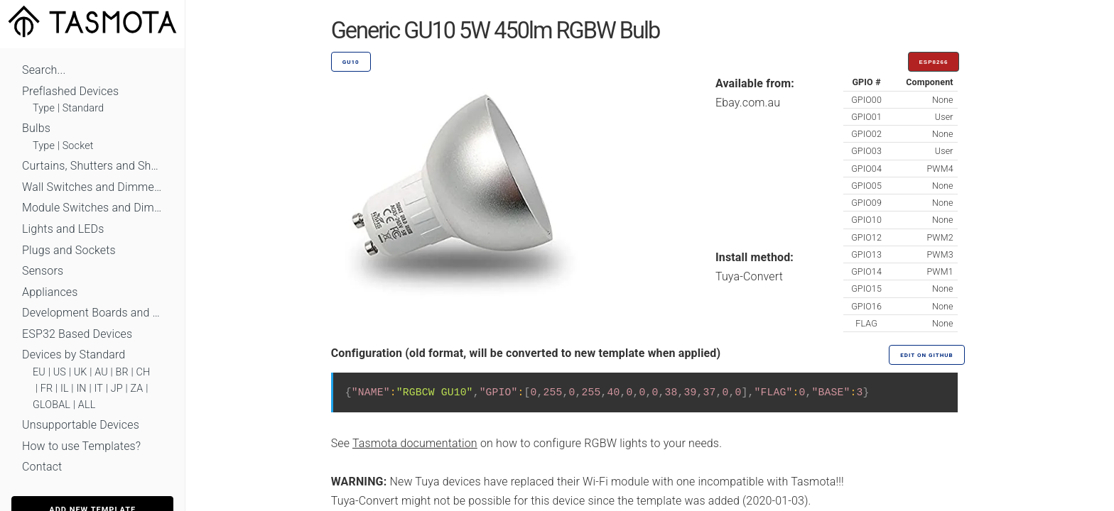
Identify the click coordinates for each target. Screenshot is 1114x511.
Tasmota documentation (414, 443)
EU (39, 372)
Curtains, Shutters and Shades (92, 165)
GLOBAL (51, 405)
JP (117, 389)
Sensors (42, 271)
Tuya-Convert (749, 276)
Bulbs (36, 128)
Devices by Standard (73, 354)
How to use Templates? (81, 446)
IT (98, 389)
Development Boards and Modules (92, 312)
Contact (42, 466)
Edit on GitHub (926, 355)
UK (80, 372)
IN (81, 389)
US (59, 372)
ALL (87, 405)
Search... (43, 70)
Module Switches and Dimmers (92, 207)
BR (122, 372)
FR (46, 389)
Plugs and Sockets (69, 250)
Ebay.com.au (747, 102)
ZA (136, 389)
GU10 (350, 62)
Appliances (50, 292)
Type (44, 108)
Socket (78, 146)
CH (143, 372)
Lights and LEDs (63, 229)
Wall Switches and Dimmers (92, 187)
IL (64, 389)
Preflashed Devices (70, 91)
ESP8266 (933, 62)
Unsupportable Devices (80, 425)
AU (101, 372)
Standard (83, 108)
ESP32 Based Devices (77, 334)
